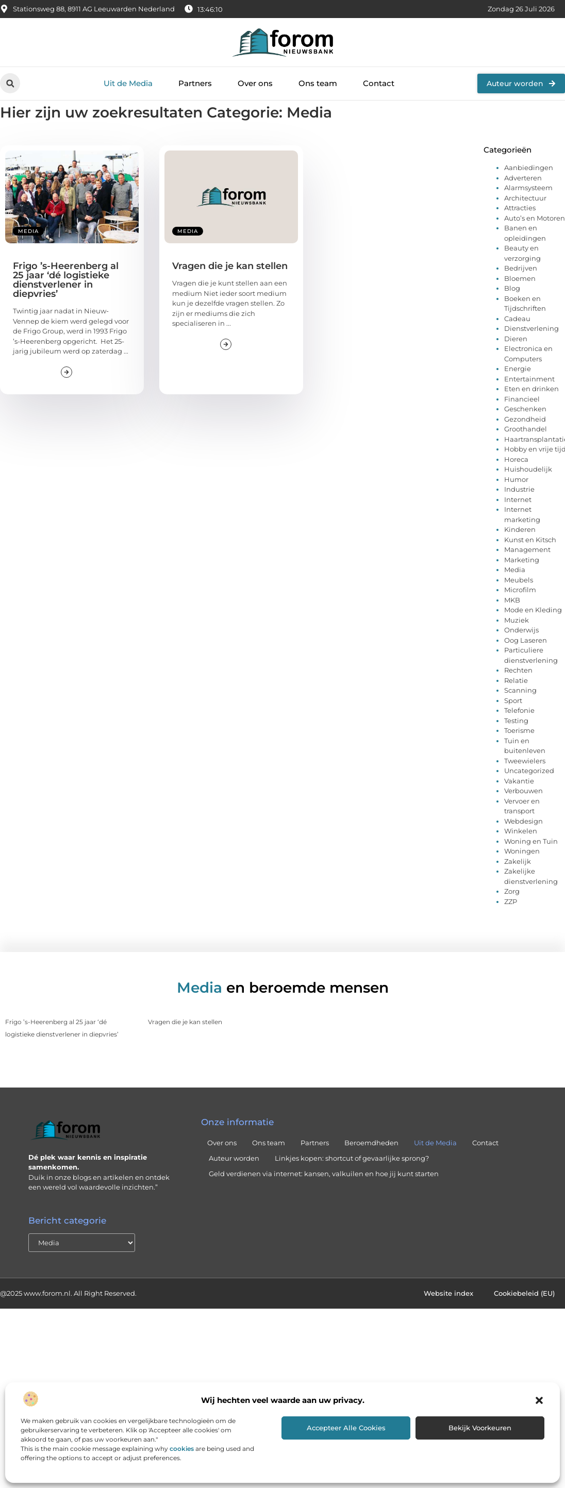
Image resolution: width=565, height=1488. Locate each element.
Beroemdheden (371, 1165)
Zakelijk (517, 884)
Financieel (522, 421)
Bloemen (520, 301)
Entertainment (529, 401)
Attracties (520, 230)
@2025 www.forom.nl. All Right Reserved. (68, 1316)
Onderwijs (521, 652)
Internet (517, 522)
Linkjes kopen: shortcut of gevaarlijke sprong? (352, 1181)
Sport (513, 723)
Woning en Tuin (531, 864)
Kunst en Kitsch (530, 562)
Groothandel (525, 451)
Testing (516, 743)
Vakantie (519, 803)
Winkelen (520, 853)
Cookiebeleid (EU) (524, 1316)
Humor (516, 502)
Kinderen (520, 552)
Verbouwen (523, 813)
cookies (182, 1448)
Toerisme (519, 753)
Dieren (515, 361)
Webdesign (523, 844)
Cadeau (517, 341)
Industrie (519, 512)
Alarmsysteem (528, 210)
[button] (539, 1400)
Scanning (520, 713)
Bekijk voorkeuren (479, 1428)
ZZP (510, 924)
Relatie (516, 703)
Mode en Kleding (533, 632)
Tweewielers (524, 783)
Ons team (317, 83)
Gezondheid (525, 442)
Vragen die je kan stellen (230, 288)
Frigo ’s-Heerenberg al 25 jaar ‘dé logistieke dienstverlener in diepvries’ (66, 302)
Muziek (516, 643)
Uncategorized (529, 793)
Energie (517, 391)
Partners (195, 83)
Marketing (521, 582)
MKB (512, 622)
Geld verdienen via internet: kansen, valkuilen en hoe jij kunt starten (324, 1196)
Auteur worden (234, 1181)
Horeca (516, 482)
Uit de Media (128, 83)
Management (527, 572)
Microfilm (520, 612)
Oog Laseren (525, 663)
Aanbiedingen (528, 190)
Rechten (518, 693)
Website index (448, 1316)
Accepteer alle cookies (346, 1428)
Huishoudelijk (528, 492)
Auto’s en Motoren (534, 241)
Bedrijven (520, 291)
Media (28, 253)
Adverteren (523, 200)
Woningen (522, 874)
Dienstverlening (531, 351)
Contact (378, 83)
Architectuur (525, 220)
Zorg (512, 914)
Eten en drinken (531, 411)
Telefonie (519, 733)
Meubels (518, 602)
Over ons (255, 83)
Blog (512, 311)
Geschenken (525, 431)
